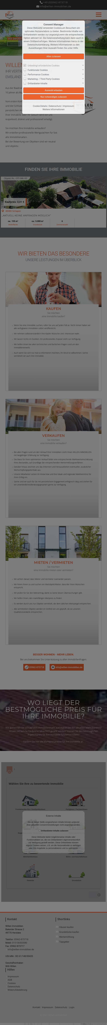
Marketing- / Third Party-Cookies (44, 79)
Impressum (68, 106)
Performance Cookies (38, 74)
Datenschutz (55, 106)
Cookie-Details (40, 106)
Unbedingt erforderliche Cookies (43, 65)
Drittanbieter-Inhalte (37, 83)
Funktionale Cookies (38, 70)
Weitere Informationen (53, 109)
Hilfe (75, 48)
